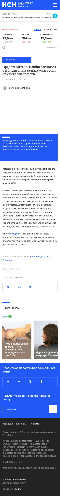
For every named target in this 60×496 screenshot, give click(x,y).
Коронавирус (11, 29)
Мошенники (16, 277)
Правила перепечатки (14, 479)
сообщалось (15, 233)
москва (47, 29)
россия (37, 29)
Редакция (7, 423)
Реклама (34, 423)
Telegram (7, 260)
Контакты (21, 423)
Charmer (18, 489)
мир (56, 29)
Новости (34, 256)
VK (48, 256)
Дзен (43, 256)
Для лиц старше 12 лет (14, 483)
